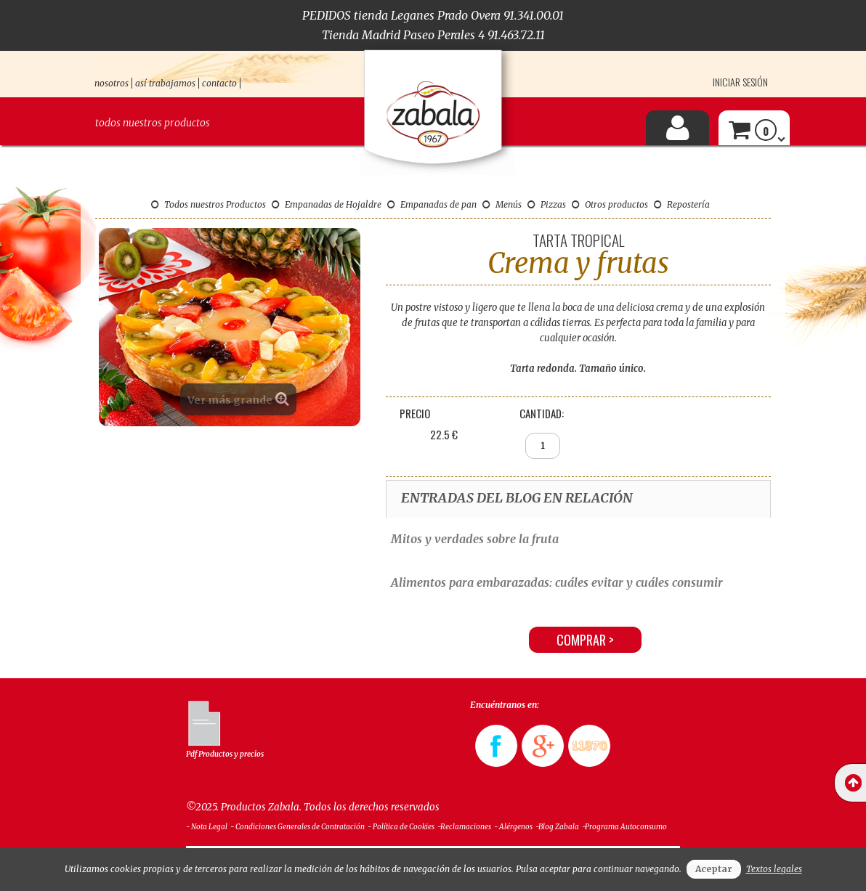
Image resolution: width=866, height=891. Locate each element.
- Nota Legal (206, 826)
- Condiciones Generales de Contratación (297, 826)
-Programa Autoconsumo (624, 826)
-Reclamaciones (464, 826)
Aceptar (713, 868)
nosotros (111, 83)
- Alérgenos (513, 826)
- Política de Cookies (401, 826)
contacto (219, 83)
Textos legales (774, 868)
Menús (502, 204)
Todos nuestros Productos (208, 204)
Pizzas (546, 204)
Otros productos (610, 204)
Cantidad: (541, 413)
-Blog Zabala (557, 826)
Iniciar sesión (740, 81)
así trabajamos (165, 83)
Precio (415, 413)
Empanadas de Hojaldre (326, 204)
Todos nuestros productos (152, 122)
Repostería (682, 204)
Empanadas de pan (432, 204)
